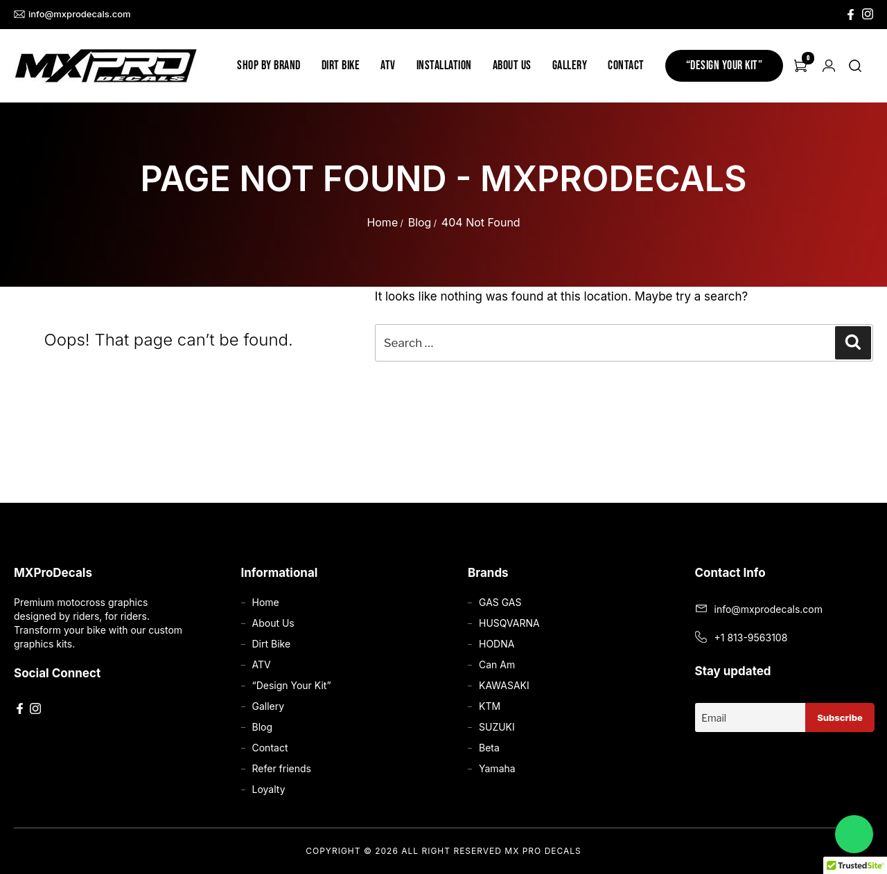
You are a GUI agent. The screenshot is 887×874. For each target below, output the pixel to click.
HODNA (496, 644)
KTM (489, 706)
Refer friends (281, 768)
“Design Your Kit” (724, 65)
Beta (489, 747)
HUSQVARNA (509, 623)
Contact (626, 65)
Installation (444, 65)
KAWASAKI (504, 685)
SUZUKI (497, 727)
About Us (512, 65)
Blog (420, 222)
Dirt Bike (341, 65)
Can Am (497, 664)
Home (382, 222)
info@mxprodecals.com (72, 14)
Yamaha (497, 768)
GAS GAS (500, 602)
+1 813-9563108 (751, 637)
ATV (388, 65)
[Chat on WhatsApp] (854, 834)
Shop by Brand (269, 65)
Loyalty (269, 789)
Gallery (570, 65)
